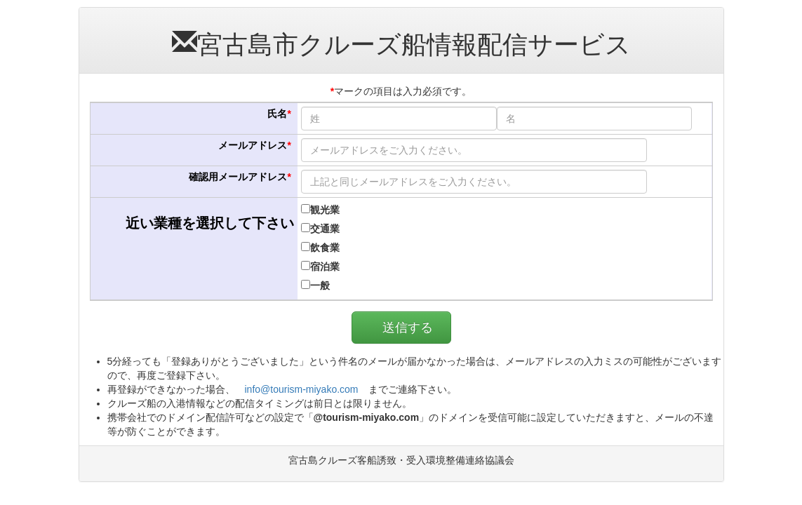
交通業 (320, 228)
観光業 (320, 209)
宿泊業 (320, 266)
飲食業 (320, 247)
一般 (315, 285)
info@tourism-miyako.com (302, 389)
